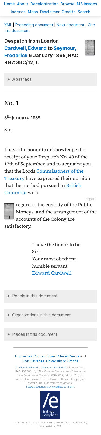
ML (8, 25)
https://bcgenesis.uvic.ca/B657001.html (50, 386)
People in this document (35, 295)
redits (68, 11)
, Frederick (54, 367)
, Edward (25, 48)
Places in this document (34, 334)
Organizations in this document (41, 315)
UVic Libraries (33, 361)
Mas (33, 11)
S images (87, 4)
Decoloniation (44, 4)
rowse (68, 4)
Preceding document (34, 25)
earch (84, 11)
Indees (18, 11)
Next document (70, 25)
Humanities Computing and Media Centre (47, 356)
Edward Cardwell (52, 273)
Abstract (22, 79)
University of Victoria (62, 361)
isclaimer (50, 11)
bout (22, 4)
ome (9, 4)
